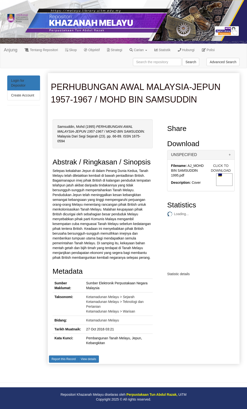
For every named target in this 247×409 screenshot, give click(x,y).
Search (190, 62)
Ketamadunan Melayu (102, 320)
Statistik (162, 50)
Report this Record (64, 359)
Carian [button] (138, 50)
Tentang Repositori (41, 50)
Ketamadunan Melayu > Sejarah (110, 297)
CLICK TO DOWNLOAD (221, 168)
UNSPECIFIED (184, 155)
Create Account (22, 95)
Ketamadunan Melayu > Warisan (110, 311)
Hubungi (186, 50)
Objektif (92, 50)
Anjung (10, 50)
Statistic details (178, 274)
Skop (71, 50)
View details (88, 359)
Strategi (114, 50)
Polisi (208, 50)
